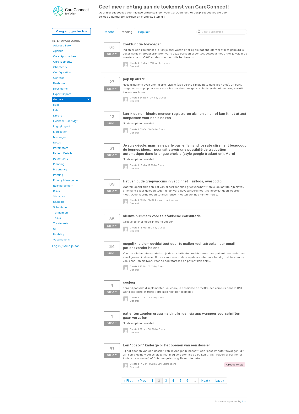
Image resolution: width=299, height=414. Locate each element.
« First (128, 380)
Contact (58, 77)
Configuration (62, 72)
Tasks (57, 218)
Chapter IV (60, 67)
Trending (126, 32)
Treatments (60, 223)
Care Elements (62, 61)
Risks (56, 191)
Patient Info (60, 158)
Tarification (60, 212)
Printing (58, 174)
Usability (58, 234)
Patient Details (62, 153)
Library (57, 115)
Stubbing (59, 201)
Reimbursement (63, 185)
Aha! (244, 401)
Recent (109, 32)
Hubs (56, 104)
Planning (58, 164)
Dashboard (60, 83)
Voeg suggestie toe (71, 31)
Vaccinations (61, 239)
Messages (59, 137)
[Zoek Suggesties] (221, 32)
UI (54, 228)
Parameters (60, 147)
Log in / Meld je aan (66, 246)
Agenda (58, 50)
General (71, 99)
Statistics (59, 196)
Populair (144, 32)
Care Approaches (64, 56)
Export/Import (62, 94)
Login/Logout (61, 126)
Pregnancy (60, 169)
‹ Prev (142, 380)
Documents (60, 88)
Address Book (62, 45)
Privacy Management (67, 180)
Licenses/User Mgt (65, 121)
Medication (60, 131)
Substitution (61, 207)
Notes (57, 142)
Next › (205, 380)
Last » (219, 380)
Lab (55, 110)
